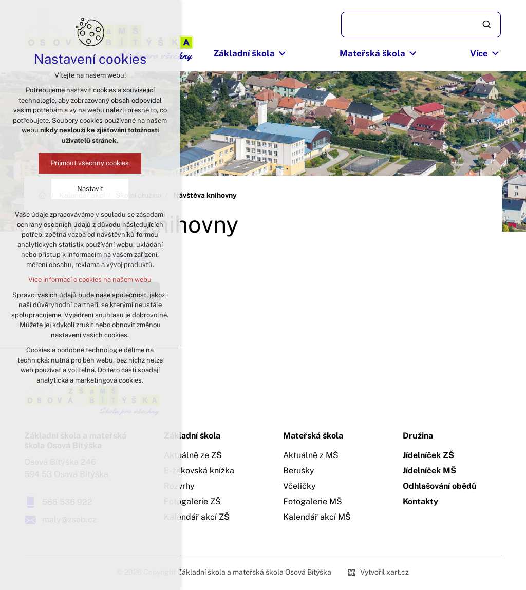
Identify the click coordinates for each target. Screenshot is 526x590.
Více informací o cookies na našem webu (90, 279)
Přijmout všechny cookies (90, 163)
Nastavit (90, 189)
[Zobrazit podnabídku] (282, 54)
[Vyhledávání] (487, 24)
